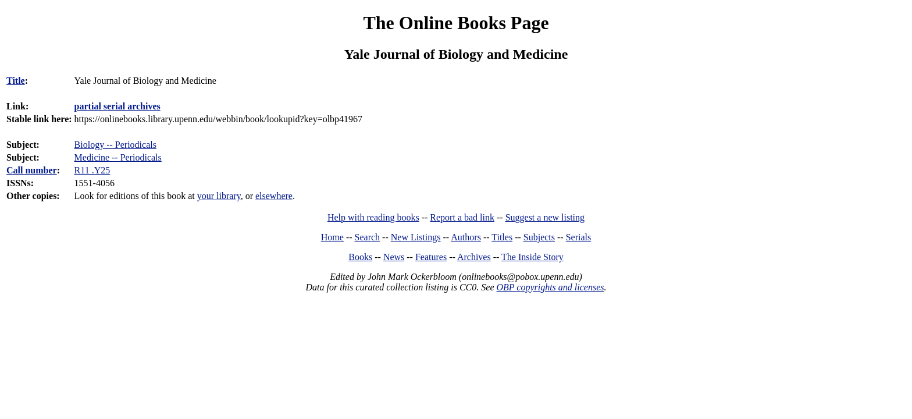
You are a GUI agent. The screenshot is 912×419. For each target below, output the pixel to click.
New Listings (416, 237)
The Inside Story (532, 257)
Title (15, 81)
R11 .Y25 (92, 170)
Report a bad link (462, 217)
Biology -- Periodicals (115, 145)
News (393, 257)
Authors (466, 237)
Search (367, 237)
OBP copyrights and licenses (550, 287)
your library (219, 196)
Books (360, 257)
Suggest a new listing (545, 217)
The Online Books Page (455, 22)
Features (431, 257)
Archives (474, 257)
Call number (31, 170)
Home (332, 237)
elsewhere (274, 196)
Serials (579, 237)
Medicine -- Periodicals (118, 157)
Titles (501, 237)
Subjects (539, 237)
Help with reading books (373, 217)
